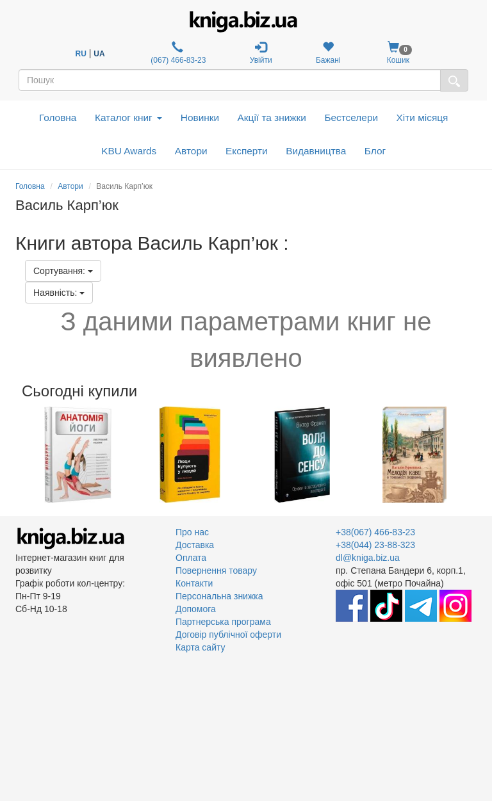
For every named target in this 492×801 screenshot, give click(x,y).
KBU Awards (128, 150)
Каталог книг (128, 117)
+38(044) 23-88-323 (375, 545)
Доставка (195, 545)
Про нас (192, 532)
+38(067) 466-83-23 (375, 532)
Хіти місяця (422, 117)
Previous (17, 455)
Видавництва (316, 150)
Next (475, 455)
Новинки (200, 117)
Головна (57, 117)
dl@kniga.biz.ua (368, 558)
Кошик (398, 53)
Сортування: (63, 271)
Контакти (194, 583)
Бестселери (351, 117)
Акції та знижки (272, 117)
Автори (191, 150)
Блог (375, 150)
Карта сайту (201, 647)
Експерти (247, 150)
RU (81, 53)
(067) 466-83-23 (177, 53)
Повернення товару (216, 570)
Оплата (191, 558)
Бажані (328, 53)
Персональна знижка (219, 596)
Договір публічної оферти (228, 634)
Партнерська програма (223, 622)
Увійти (261, 53)
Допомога (196, 609)
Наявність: (59, 292)
